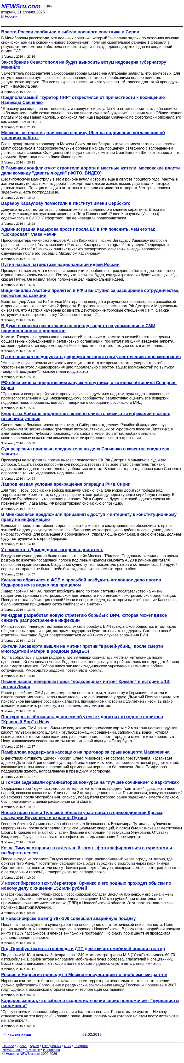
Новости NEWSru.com (23, 1054)
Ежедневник (51, 1046)
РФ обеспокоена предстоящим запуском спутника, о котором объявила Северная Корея (89, 385)
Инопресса (51, 1050)
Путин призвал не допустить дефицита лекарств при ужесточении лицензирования (91, 356)
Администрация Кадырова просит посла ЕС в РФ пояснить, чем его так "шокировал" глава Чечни (78, 232)
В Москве (32, 1050)
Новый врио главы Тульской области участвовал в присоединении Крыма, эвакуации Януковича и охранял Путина (82, 815)
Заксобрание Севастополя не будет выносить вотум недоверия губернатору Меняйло (83, 65)
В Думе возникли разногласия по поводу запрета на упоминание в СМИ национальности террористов (78, 328)
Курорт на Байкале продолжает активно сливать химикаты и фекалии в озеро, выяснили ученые (85, 416)
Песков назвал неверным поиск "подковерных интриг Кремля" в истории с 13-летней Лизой (85, 684)
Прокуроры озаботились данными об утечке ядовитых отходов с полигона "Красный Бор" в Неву (82, 719)
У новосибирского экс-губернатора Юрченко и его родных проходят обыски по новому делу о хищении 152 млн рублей (86, 886)
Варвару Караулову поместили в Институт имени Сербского (66, 203)
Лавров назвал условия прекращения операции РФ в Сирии (66, 484)
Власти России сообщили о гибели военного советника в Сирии (70, 32)
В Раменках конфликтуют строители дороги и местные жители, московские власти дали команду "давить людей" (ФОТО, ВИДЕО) (90, 170)
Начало (8, 1046)
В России (9, 16)
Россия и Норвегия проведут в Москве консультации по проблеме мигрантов (84, 974)
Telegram (81, 1046)
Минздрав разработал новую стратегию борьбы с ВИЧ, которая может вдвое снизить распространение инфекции (84, 618)
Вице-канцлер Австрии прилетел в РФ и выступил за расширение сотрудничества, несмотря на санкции (90, 293)
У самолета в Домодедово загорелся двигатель (52, 549)
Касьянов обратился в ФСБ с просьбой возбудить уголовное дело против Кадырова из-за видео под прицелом (81, 582)
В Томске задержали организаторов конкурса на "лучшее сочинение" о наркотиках (90, 782)
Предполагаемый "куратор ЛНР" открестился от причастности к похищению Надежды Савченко (83, 100)
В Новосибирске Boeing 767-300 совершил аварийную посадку (68, 918)
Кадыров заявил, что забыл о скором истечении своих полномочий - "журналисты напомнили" (90, 1003)
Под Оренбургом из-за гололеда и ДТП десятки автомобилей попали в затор (83, 948)
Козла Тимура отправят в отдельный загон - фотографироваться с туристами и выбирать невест (86, 850)
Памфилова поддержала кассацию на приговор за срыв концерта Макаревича (85, 752)
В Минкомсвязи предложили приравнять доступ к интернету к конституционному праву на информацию (89, 517)
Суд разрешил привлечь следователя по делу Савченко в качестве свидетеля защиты (85, 451)
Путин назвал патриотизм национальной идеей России (60, 264)
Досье (22, 1046)
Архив (34, 1046)
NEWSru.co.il (12, 1050)
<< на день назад (17, 1034)
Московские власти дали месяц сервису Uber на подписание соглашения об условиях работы (83, 135)
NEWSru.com (21, 6)
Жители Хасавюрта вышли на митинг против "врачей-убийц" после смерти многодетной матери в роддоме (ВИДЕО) (82, 649)
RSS (67, 1046)
